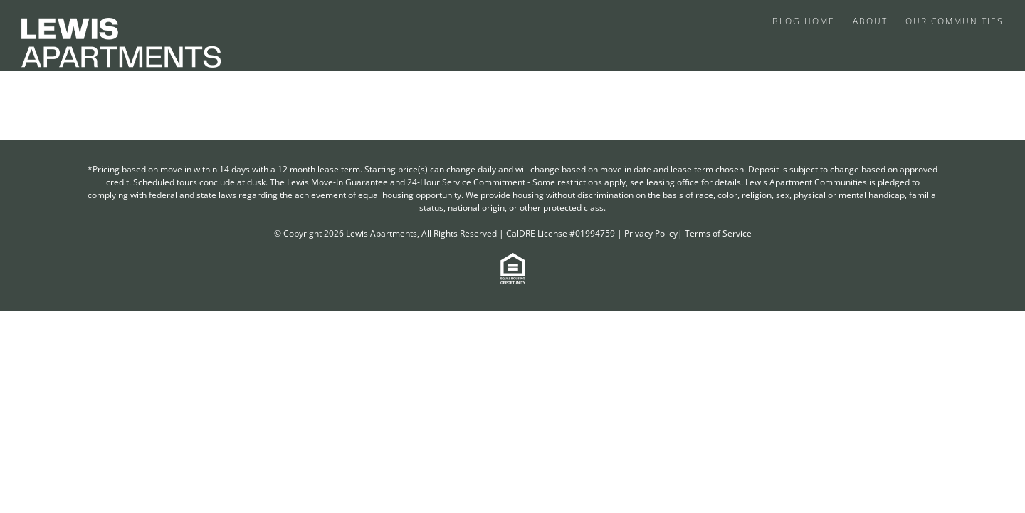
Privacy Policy (651, 233)
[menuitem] (807, 20)
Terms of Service (718, 233)
